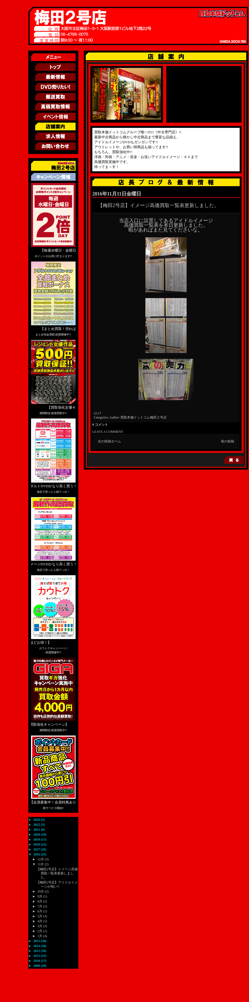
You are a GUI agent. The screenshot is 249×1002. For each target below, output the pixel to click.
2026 (37, 820)
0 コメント (100, 424)
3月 (40, 926)
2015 (37, 941)
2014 (37, 946)
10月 (41, 891)
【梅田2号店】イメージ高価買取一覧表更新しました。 (57, 873)
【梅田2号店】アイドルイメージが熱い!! (57, 884)
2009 (37, 966)
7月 (40, 906)
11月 (41, 864)
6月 (40, 911)
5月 (40, 916)
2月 (40, 931)
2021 (37, 830)
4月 (40, 921)
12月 (41, 859)
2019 (37, 839)
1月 (40, 936)
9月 (40, 896)
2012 (37, 956)
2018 (37, 844)
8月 (40, 901)
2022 (37, 825)
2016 (37, 854)
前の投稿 (227, 441)
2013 (37, 951)
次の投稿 (104, 441)
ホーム (116, 441)
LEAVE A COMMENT (107, 432)
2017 (37, 849)
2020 (37, 834)
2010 (37, 961)
